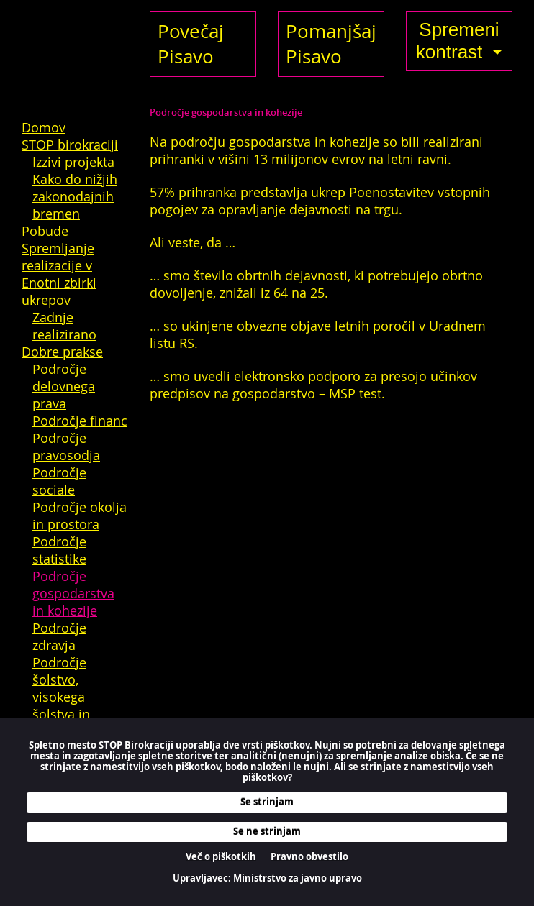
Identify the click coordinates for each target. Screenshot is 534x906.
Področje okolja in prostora (79, 515)
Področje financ (79, 420)
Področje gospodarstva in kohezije (73, 593)
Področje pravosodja (66, 446)
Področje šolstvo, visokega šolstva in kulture (61, 697)
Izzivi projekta (73, 161)
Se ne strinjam (267, 831)
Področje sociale (59, 481)
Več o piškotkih (221, 856)
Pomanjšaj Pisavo (331, 44)
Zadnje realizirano (64, 325)
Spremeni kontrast (457, 41)
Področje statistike (59, 550)
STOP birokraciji (70, 144)
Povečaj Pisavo (191, 44)
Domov (43, 127)
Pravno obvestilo (309, 856)
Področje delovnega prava (63, 386)
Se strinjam (267, 801)
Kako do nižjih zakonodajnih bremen (74, 196)
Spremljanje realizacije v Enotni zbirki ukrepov (59, 273)
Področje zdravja (59, 636)
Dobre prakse (62, 351)
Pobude (45, 230)
